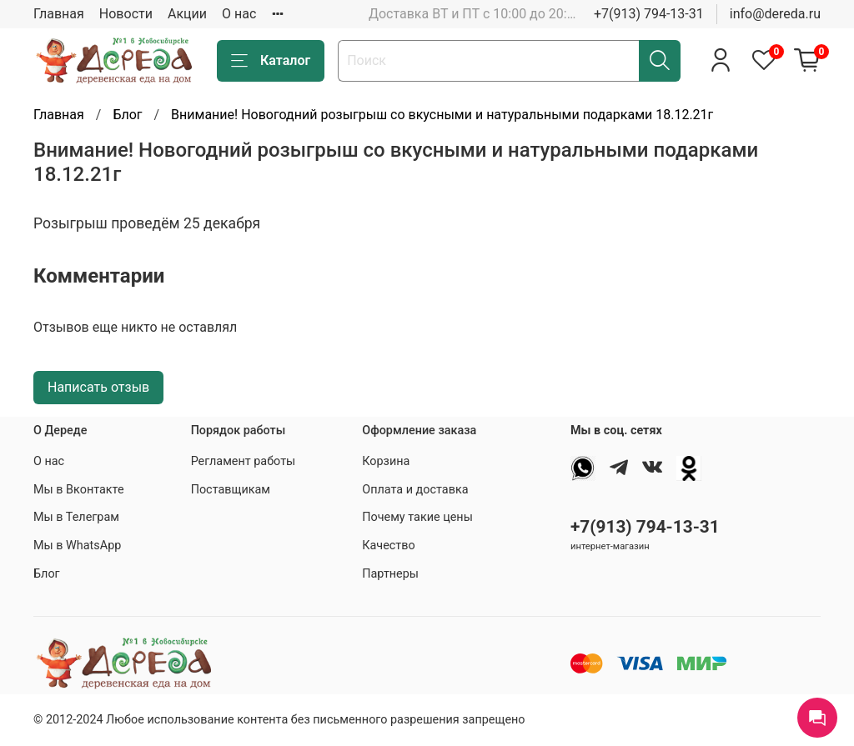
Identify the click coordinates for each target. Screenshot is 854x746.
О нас (239, 14)
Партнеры (390, 574)
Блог (127, 115)
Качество (388, 545)
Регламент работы (243, 461)
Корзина (385, 461)
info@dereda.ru (775, 14)
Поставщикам (230, 490)
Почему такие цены (417, 517)
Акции (187, 14)
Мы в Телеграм (76, 517)
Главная (58, 14)
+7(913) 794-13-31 (649, 14)
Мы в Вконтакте (78, 490)
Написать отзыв (98, 387)
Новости (126, 14)
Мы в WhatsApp (77, 545)
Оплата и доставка (415, 490)
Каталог (270, 61)
